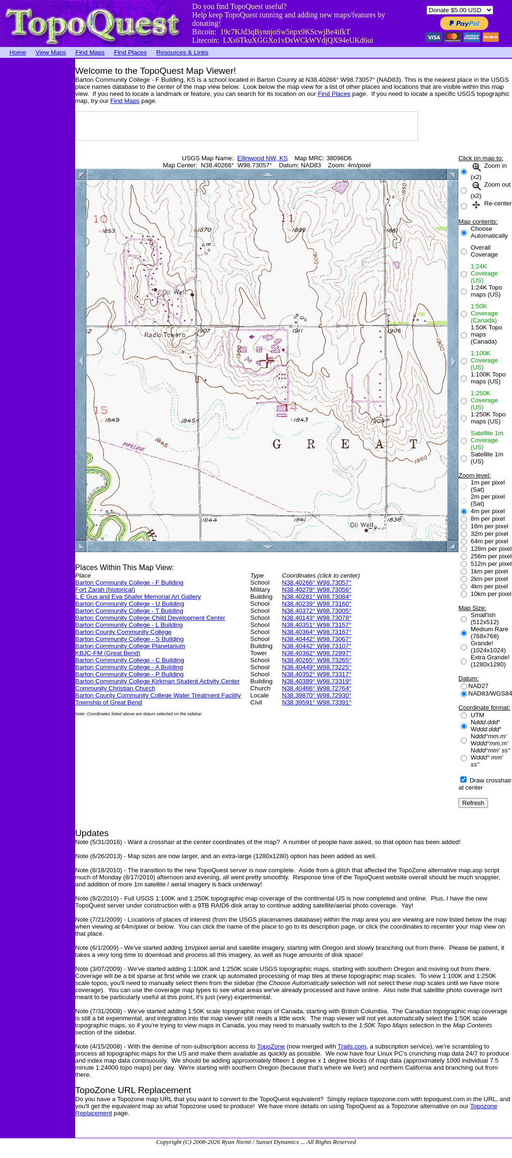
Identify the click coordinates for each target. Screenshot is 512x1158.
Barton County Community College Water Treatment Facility (158, 695)
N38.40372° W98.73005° (316, 610)
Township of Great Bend (108, 702)
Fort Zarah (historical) (105, 589)
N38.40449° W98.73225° (316, 667)
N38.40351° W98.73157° (316, 624)
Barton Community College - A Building (129, 667)
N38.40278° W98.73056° (316, 589)
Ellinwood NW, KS (262, 158)
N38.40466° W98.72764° (316, 688)
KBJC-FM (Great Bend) (107, 653)
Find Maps (90, 52)
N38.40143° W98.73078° (316, 617)
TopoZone (271, 1046)
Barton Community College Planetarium (130, 645)
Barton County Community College (123, 631)
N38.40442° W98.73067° (316, 638)
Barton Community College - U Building (129, 603)
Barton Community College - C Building (129, 660)
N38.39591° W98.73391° (316, 702)
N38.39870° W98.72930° (316, 695)
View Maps (51, 52)
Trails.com (352, 1046)
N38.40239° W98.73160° (316, 603)
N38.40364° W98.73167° (316, 631)
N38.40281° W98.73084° (316, 596)
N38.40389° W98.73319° (316, 681)
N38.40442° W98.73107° (316, 645)
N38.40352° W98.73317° (316, 674)
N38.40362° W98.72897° (316, 653)
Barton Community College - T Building (129, 610)
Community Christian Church (115, 688)
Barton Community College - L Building (129, 624)
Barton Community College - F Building (129, 582)
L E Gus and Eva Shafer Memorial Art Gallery (138, 596)
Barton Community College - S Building (129, 638)
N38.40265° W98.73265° (316, 660)
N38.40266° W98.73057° (316, 582)
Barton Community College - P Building (129, 674)
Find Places (130, 52)
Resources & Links (182, 52)
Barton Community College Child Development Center (150, 617)
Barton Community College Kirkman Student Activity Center (157, 681)
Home (17, 52)
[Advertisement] (37, 200)
